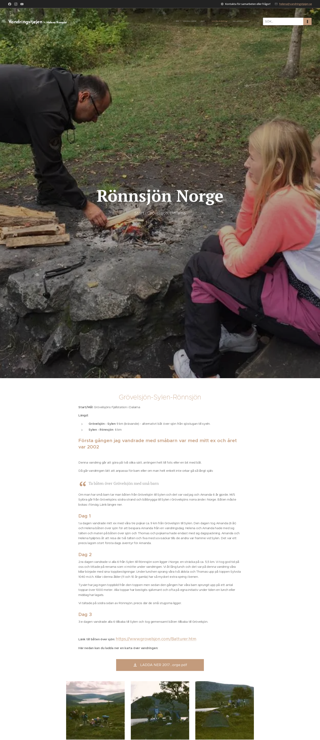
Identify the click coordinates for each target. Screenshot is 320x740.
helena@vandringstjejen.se (295, 4)
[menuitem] (81, 21)
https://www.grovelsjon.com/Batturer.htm (156, 639)
